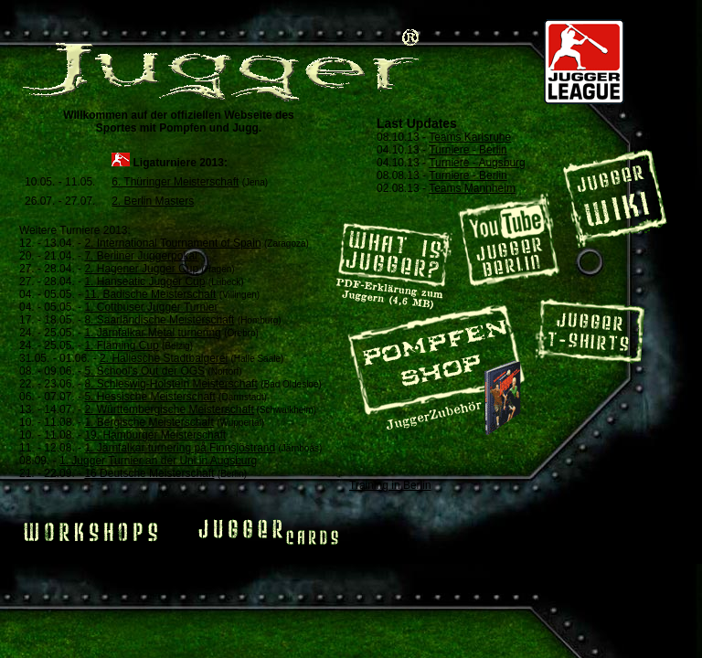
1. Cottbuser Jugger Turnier (151, 307)
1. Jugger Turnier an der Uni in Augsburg (158, 460)
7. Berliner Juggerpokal (140, 255)
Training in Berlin (390, 485)
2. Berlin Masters (153, 201)
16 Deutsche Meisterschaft (149, 473)
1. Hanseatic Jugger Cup (144, 281)
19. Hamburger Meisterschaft (155, 435)
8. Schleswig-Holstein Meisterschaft (170, 383)
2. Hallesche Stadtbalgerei (164, 358)
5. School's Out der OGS (144, 371)
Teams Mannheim (472, 188)
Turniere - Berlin (468, 149)
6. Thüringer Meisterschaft (175, 181)
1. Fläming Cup (121, 345)
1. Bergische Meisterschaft (148, 422)
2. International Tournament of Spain (172, 243)
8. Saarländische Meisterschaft (159, 319)
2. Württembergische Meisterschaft (168, 409)
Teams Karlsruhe (470, 137)
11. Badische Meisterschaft (150, 294)
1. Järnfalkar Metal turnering (152, 332)
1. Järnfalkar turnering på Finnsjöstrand (179, 447)
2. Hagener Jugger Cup (141, 268)
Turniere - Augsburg (477, 162)
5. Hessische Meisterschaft (149, 396)
